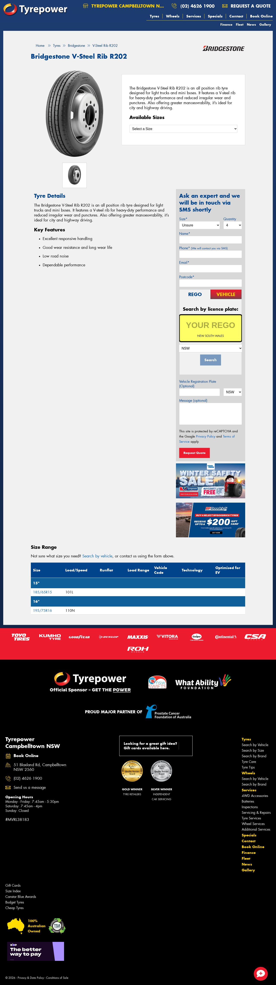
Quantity (229, 219)
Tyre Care (249, 761)
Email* (184, 262)
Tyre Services (251, 818)
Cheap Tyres (14, 908)
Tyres (154, 16)
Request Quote (194, 453)
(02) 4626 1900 (197, 6)
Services (193, 16)
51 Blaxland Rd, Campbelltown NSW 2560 (40, 767)
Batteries (248, 801)
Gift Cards (12, 885)
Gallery (265, 24)
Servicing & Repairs (256, 812)
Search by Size (253, 750)
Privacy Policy (205, 436)
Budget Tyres (14, 902)
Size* (183, 219)
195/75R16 (42, 610)
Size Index (13, 891)
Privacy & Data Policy (31, 978)
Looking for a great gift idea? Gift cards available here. (157, 745)
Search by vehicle (97, 556)
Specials (215, 16)
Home (37, 45)
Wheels (172, 16)
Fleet (239, 24)
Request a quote (246, 6)
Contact (236, 16)
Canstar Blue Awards (20, 896)
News (251, 24)
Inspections (250, 807)
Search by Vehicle (255, 745)
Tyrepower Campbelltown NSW (125, 6)
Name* (184, 233)
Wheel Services (253, 824)
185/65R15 (42, 592)
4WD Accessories (255, 796)
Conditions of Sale (57, 978)
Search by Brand (254, 756)
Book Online (261, 16)
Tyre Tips (248, 767)
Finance (226, 24)
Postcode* (186, 277)
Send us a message (30, 787)
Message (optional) (193, 400)
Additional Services (256, 829)
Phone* (203, 248)
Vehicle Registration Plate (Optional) (197, 383)
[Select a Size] (183, 129)
